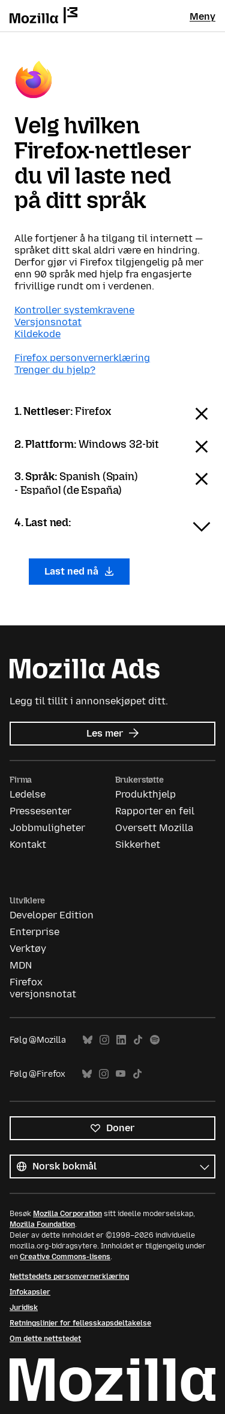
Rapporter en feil (154, 811)
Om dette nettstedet (45, 1338)
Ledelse (28, 794)
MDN (21, 965)
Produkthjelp (145, 794)
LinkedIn (121, 1040)
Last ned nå (79, 571)
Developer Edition (52, 915)
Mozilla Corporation (67, 1214)
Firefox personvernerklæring (82, 358)
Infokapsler (30, 1292)
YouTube (120, 1074)
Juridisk (24, 1307)
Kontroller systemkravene (74, 310)
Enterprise (34, 931)
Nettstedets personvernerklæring (69, 1276)
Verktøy (28, 948)
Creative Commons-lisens (65, 1257)
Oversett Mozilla (154, 827)
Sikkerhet (137, 844)
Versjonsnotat (48, 322)
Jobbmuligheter (47, 827)
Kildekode (37, 334)
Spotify (155, 1040)
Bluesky (87, 1040)
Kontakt (28, 844)
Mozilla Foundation (42, 1224)
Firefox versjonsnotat (43, 988)
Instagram (104, 1040)
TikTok (138, 1040)
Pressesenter (40, 811)
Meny (202, 16)
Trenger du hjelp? (54, 369)
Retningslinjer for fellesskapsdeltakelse (80, 1323)
